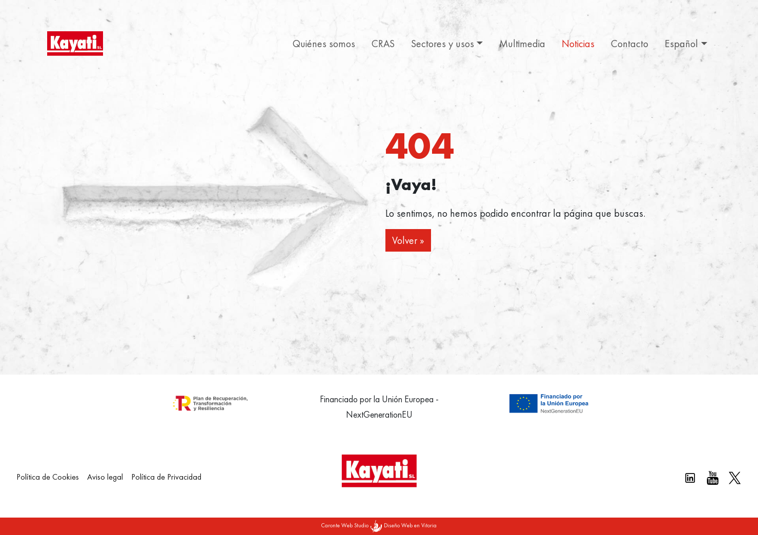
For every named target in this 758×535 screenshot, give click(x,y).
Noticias (578, 43)
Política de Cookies (47, 476)
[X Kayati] (735, 478)
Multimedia (522, 43)
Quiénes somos (324, 43)
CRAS (383, 43)
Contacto (629, 43)
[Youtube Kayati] (713, 478)
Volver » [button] (408, 240)
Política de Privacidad (166, 476)
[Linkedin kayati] (690, 478)
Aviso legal (105, 476)
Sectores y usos (442, 43)
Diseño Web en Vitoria (410, 525)
